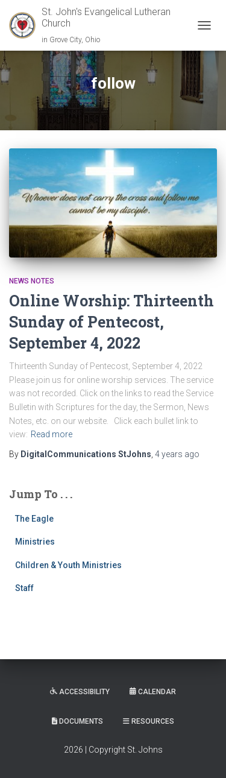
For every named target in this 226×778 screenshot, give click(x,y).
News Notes (31, 281)
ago (177, 454)
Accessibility (80, 692)
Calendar (153, 692)
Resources (148, 721)
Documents (77, 721)
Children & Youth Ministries (68, 565)
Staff (24, 588)
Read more (51, 434)
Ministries (35, 541)
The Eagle (34, 518)
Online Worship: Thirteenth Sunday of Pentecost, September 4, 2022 (111, 322)
